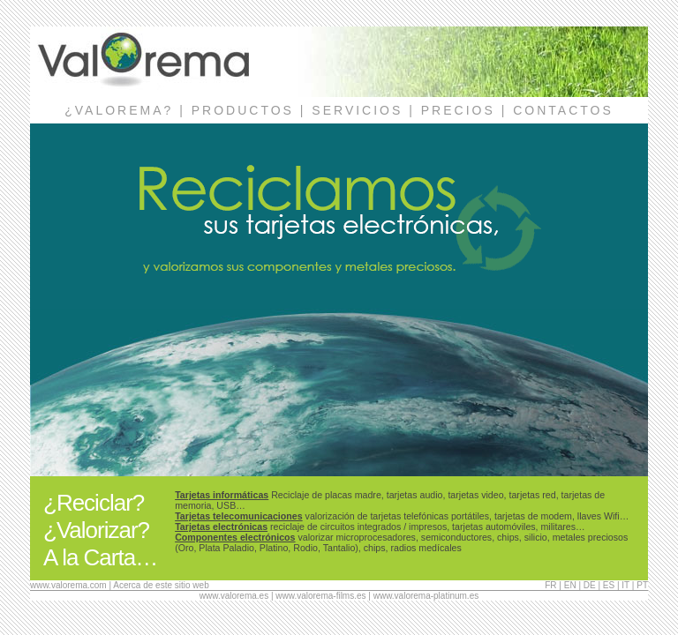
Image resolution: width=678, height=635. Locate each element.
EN (570, 585)
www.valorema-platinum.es (426, 596)
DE (590, 585)
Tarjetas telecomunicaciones (238, 516)
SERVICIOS (357, 110)
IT (625, 585)
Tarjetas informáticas (221, 494)
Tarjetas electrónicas (221, 526)
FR (550, 585)
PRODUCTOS (243, 110)
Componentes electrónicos (235, 537)
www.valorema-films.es (320, 596)
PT (642, 585)
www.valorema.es (234, 596)
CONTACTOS (563, 110)
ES (608, 585)
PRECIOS (458, 110)
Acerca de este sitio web (160, 585)
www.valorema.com (68, 585)
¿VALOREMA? (118, 110)
